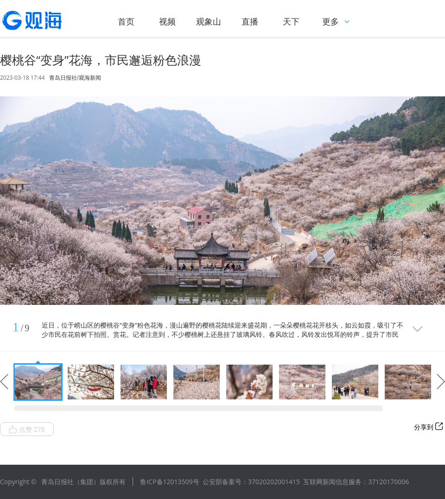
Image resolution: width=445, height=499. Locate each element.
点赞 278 (27, 429)
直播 (250, 21)
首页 (126, 21)
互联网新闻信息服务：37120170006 (356, 481)
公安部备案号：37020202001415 (251, 481)
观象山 (208, 21)
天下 (291, 21)
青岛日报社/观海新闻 (75, 78)
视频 (167, 21)
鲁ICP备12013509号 (169, 481)
